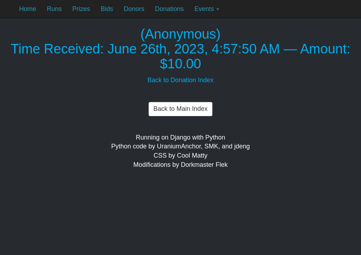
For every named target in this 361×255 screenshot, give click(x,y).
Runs (54, 8)
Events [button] (206, 8)
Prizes (81, 8)
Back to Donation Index (180, 80)
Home (27, 8)
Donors (134, 8)
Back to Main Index (180, 108)
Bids (107, 8)
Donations (169, 8)
